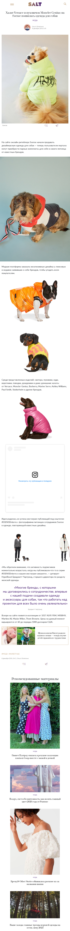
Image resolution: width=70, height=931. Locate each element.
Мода (35, 20)
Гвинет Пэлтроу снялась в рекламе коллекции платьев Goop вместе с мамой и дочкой (35, 757)
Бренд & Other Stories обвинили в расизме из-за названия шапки (35, 883)
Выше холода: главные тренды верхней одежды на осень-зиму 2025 (35, 926)
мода (5, 654)
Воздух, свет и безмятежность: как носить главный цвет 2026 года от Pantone (35, 800)
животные (15, 654)
